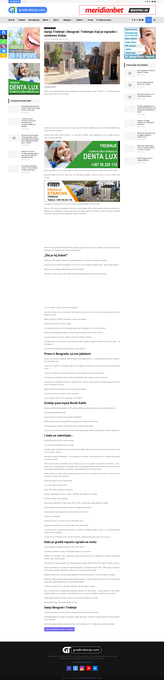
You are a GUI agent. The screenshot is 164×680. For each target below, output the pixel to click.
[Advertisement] (82, 112)
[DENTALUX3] (82, 168)
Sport (55, 20)
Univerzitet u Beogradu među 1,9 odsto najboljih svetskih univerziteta (29, 168)
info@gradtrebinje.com (84, 662)
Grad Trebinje (53, 39)
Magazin (67, 20)
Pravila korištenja (87, 678)
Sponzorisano (103, 20)
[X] (3, 37)
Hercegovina (33, 20)
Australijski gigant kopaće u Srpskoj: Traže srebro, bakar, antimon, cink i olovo (30, 108)
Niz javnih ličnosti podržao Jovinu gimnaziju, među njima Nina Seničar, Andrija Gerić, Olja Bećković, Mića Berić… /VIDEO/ (30, 139)
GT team (99, 678)
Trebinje (21, 20)
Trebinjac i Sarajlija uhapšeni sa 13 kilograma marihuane (145, 122)
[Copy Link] (3, 55)
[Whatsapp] (3, 41)
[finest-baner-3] (82, 201)
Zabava (79, 20)
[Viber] (3, 46)
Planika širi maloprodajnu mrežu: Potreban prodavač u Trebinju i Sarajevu (146, 147)
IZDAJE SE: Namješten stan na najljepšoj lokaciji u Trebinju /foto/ (146, 135)
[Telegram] (3, 51)
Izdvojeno (47, 28)
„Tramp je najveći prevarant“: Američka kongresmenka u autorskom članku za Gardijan (28, 122)
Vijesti (45, 20)
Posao (90, 20)
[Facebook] (3, 32)
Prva (11, 20)
